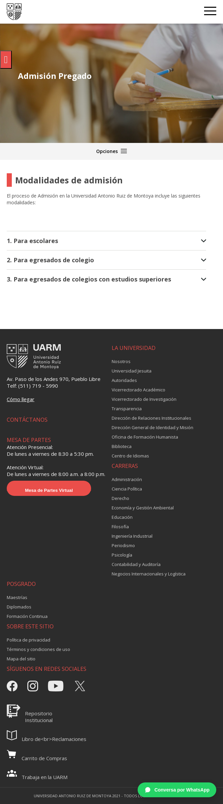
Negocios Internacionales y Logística (149, 574)
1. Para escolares (106, 241)
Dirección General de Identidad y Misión (152, 427)
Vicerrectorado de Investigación (144, 399)
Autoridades (124, 380)
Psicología (122, 555)
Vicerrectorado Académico (138, 390)
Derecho (120, 498)
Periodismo (123, 545)
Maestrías (17, 597)
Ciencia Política (127, 489)
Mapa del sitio (21, 659)
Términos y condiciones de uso (38, 649)
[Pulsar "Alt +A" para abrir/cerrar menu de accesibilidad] (6, 60)
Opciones (111, 151)
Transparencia (127, 409)
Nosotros (121, 361)
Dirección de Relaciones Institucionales (151, 418)
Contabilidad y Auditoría (136, 564)
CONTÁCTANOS (27, 419)
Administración (127, 479)
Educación (122, 517)
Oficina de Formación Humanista (145, 437)
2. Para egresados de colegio (106, 260)
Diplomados (19, 607)
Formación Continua (27, 616)
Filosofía (120, 527)
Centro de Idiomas (130, 456)
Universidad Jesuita (131, 371)
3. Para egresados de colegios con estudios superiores (106, 279)
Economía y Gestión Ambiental (143, 508)
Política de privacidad (28, 640)
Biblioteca (122, 446)
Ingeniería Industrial (132, 536)
